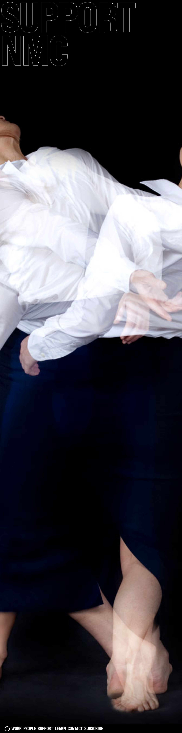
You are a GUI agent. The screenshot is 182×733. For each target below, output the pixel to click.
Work (16, 728)
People (29, 728)
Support (45, 728)
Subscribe (93, 728)
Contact (75, 728)
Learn (60, 728)
